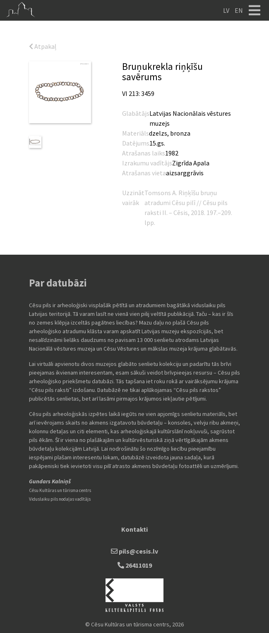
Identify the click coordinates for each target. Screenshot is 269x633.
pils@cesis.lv (134, 551)
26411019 (135, 565)
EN (239, 10)
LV (226, 10)
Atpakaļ (42, 46)
